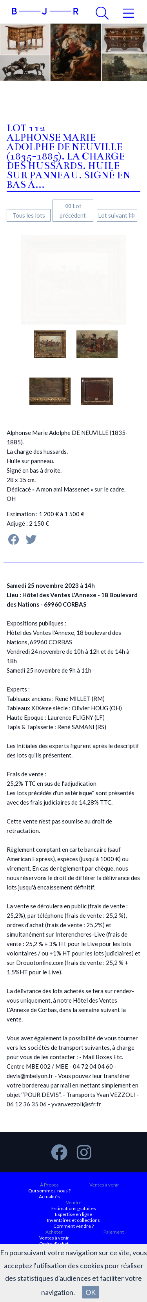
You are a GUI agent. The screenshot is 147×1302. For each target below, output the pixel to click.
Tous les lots (29, 215)
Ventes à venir (104, 1185)
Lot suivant (117, 215)
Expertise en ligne (73, 1214)
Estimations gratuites (73, 1208)
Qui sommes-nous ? (49, 1191)
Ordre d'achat (54, 1244)
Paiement (113, 1232)
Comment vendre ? (73, 1226)
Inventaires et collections (73, 1220)
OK (90, 1292)
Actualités (49, 1196)
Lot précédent (73, 210)
